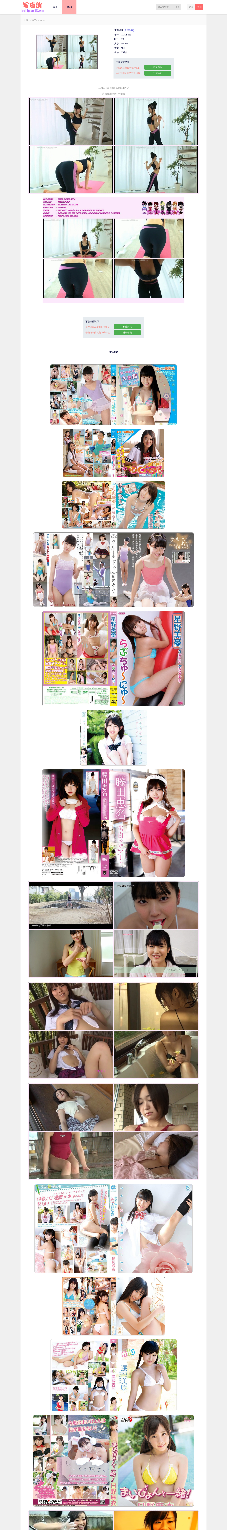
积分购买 (157, 67)
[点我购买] (129, 30)
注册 (199, 7)
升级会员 (157, 73)
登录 (191, 7)
